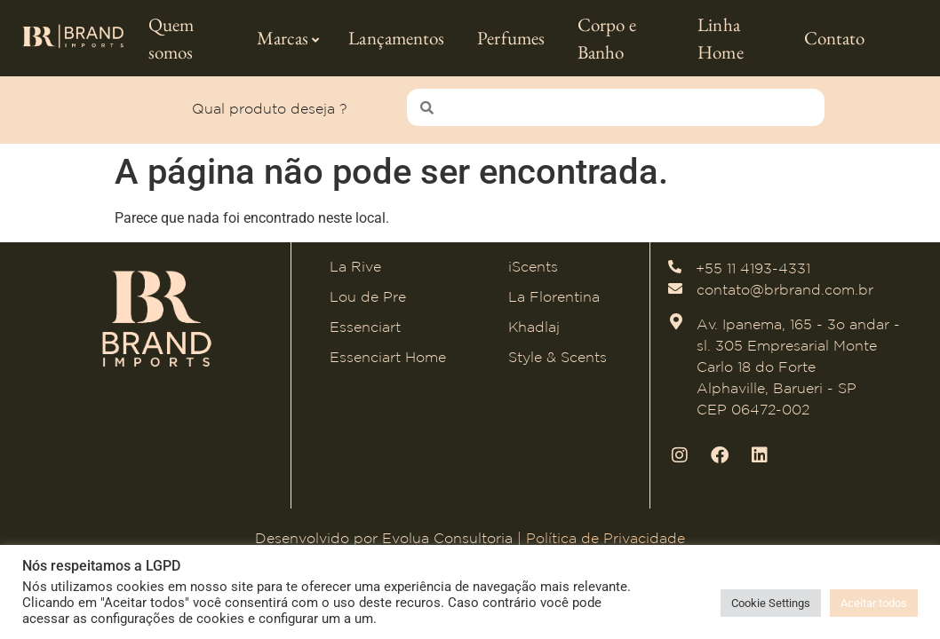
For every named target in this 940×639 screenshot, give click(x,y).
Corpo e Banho (607, 39)
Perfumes (511, 38)
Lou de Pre (368, 293)
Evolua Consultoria (447, 533)
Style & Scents (557, 353)
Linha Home (720, 39)
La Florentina (554, 293)
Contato (834, 38)
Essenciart (365, 323)
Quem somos (171, 39)
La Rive (355, 263)
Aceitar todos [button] (873, 603)
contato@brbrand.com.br (785, 286)
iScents (533, 263)
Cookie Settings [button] (770, 603)
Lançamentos (396, 38)
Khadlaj (534, 323)
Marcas (288, 38)
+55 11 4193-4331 (753, 264)
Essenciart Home (388, 353)
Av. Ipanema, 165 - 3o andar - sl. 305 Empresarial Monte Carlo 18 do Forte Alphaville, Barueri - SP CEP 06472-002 (798, 363)
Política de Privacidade (605, 533)
